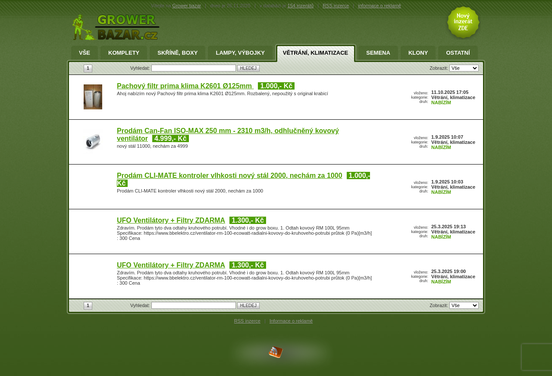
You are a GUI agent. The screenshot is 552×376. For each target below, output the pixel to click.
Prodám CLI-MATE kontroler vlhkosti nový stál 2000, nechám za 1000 (229, 175)
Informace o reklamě (291, 320)
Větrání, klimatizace (315, 53)
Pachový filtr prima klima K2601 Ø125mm (185, 86)
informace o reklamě (379, 5)
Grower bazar (186, 5)
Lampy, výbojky (240, 53)
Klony (418, 53)
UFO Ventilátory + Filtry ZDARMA (171, 220)
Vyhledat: (140, 68)
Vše (84, 53)
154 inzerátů (301, 5)
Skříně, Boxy (177, 53)
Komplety (123, 53)
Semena (378, 53)
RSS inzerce (336, 5)
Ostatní (457, 53)
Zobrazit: (439, 68)
